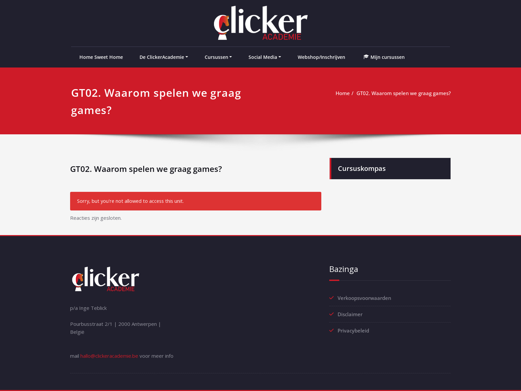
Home (343, 93)
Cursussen (216, 57)
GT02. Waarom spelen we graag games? (404, 93)
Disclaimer (350, 314)
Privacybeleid (353, 330)
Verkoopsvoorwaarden (364, 298)
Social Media (263, 57)
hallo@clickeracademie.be (109, 355)
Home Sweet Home (101, 57)
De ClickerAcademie (162, 57)
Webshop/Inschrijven (321, 57)
